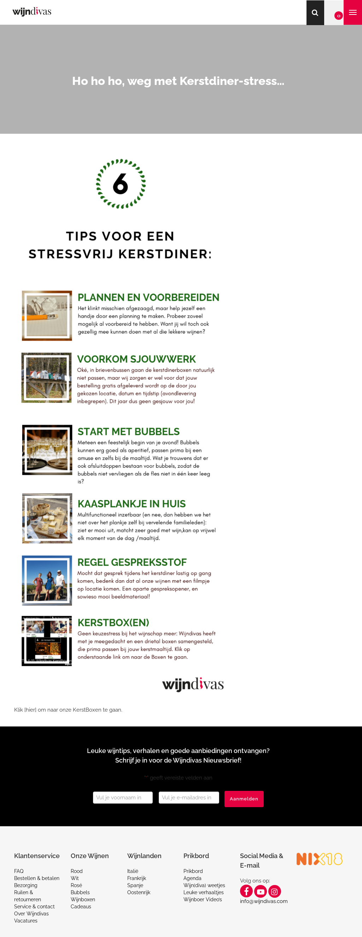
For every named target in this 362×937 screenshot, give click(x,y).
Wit (75, 878)
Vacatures (25, 921)
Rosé (76, 885)
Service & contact (34, 906)
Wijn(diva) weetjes (204, 885)
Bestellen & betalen (36, 878)
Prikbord (193, 871)
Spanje (135, 885)
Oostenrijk (138, 892)
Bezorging (25, 885)
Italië (132, 871)
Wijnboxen (83, 899)
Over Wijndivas (31, 913)
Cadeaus (81, 906)
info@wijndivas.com (264, 901)
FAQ (18, 871)
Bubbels (80, 892)
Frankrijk (136, 878)
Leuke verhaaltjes (203, 892)
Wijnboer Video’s (202, 899)
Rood (77, 871)
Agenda (192, 878)
